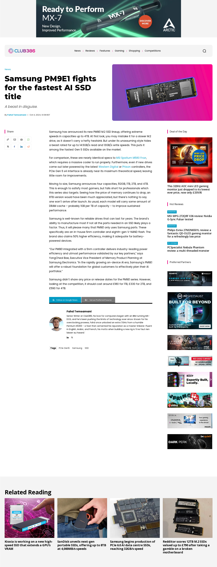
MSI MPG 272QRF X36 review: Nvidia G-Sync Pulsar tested (189, 217)
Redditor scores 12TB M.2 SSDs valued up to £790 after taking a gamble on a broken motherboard (186, 547)
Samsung (77, 348)
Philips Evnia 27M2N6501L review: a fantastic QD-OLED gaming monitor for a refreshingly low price (189, 233)
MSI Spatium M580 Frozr (131, 158)
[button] (204, 50)
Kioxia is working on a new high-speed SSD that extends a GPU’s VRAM (29, 545)
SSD (87, 348)
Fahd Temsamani (16, 114)
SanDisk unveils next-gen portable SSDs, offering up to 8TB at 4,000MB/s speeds (81, 545)
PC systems (172, 243)
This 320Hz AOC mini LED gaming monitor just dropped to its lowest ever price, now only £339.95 (188, 189)
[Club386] (21, 51)
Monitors (172, 212)
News (8, 69)
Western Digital (108, 167)
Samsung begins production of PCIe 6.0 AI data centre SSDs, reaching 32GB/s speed (132, 545)
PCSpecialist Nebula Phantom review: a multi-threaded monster (188, 249)
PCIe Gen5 (64, 348)
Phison (126, 167)
